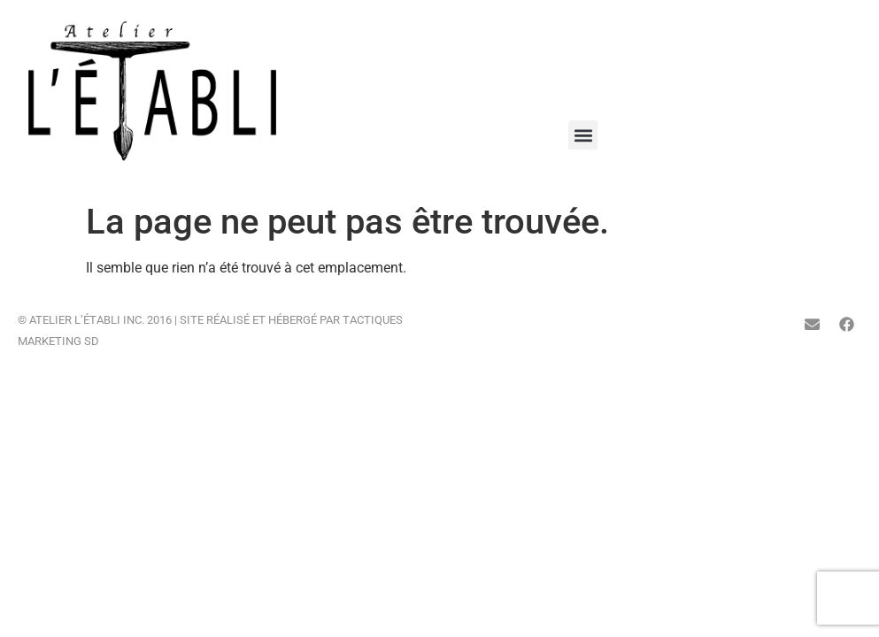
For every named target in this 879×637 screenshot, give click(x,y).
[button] (583, 135)
